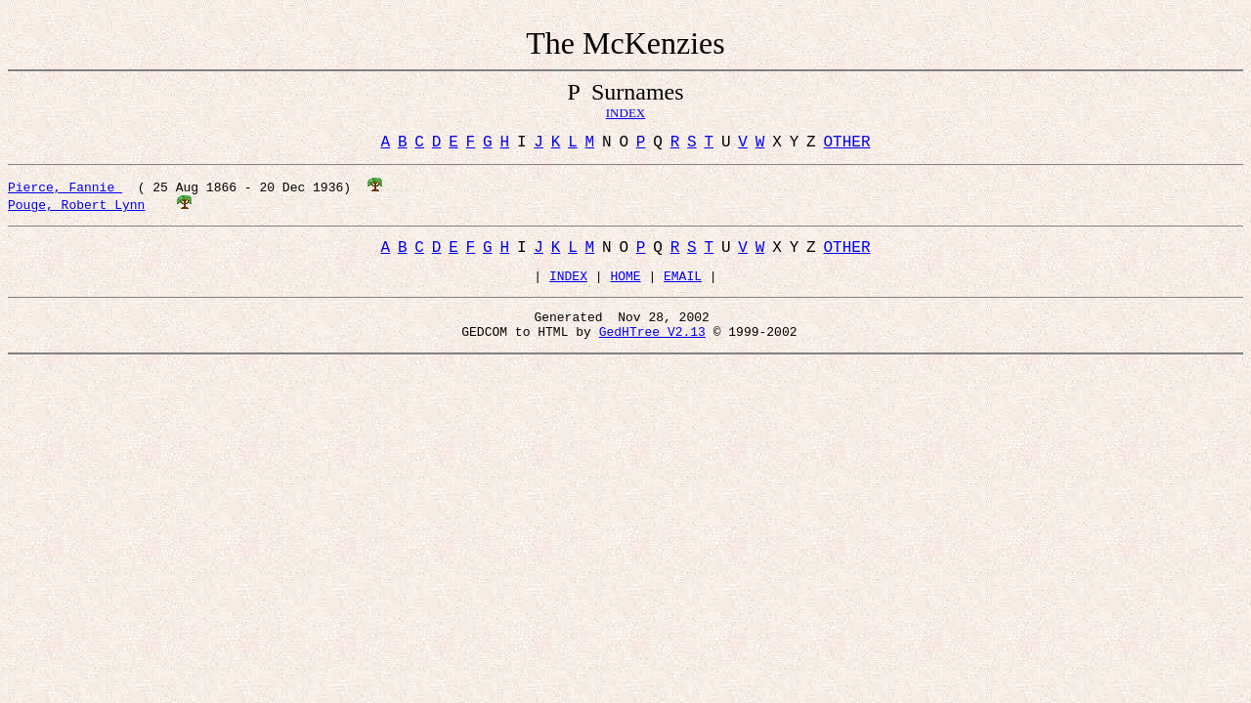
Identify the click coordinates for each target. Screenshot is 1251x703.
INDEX (568, 286)
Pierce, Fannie (65, 190)
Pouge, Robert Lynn (76, 208)
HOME (625, 286)
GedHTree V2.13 (652, 347)
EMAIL (683, 286)
